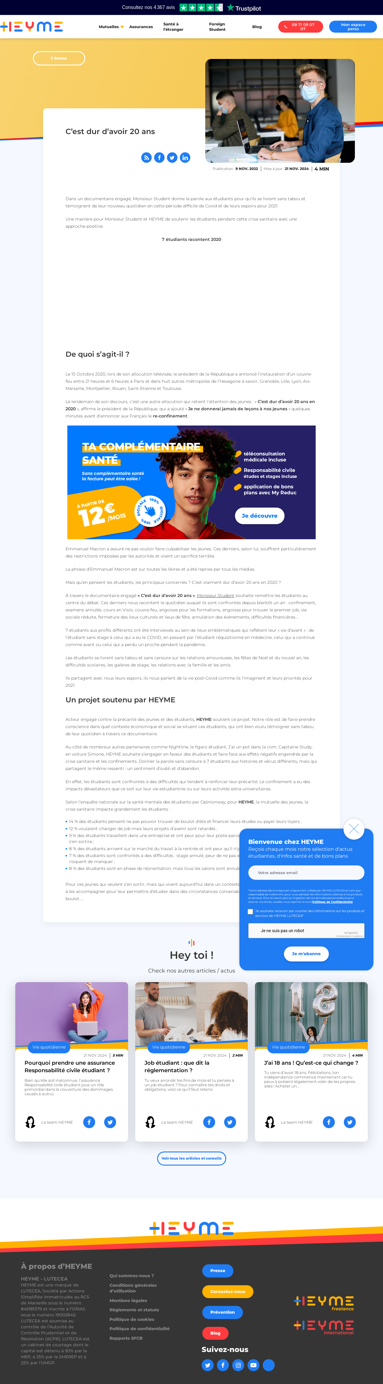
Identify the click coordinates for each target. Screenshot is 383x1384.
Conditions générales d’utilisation (133, 1288)
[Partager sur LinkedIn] (185, 157)
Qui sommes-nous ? (132, 1275)
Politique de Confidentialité (332, 901)
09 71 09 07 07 (299, 26)
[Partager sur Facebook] (159, 157)
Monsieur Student (215, 595)
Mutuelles (109, 26)
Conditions (357, 936)
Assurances (141, 26)
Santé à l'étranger (173, 27)
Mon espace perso (353, 26)
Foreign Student (217, 27)
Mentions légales (128, 1300)
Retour (60, 58)
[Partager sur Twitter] (172, 157)
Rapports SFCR (126, 1338)
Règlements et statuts (134, 1309)
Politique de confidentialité (140, 1328)
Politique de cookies (132, 1319)
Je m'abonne (306, 953)
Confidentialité (343, 936)
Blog (257, 26)
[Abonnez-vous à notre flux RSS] (146, 157)
